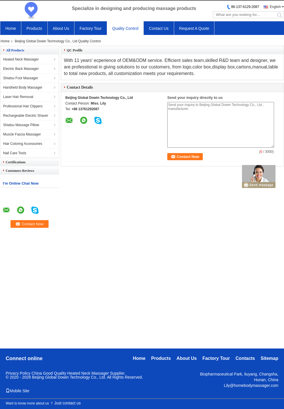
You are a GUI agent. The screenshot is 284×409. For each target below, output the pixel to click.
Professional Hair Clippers (23, 106)
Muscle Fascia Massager (22, 134)
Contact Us (158, 28)
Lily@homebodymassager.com (251, 385)
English (275, 7)
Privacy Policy (18, 373)
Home (10, 28)
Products (34, 28)
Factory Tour (91, 28)
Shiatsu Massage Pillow (21, 125)
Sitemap (269, 358)
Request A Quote (194, 28)
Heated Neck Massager (21, 59)
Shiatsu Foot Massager (20, 78)
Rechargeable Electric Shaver (25, 116)
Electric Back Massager (21, 69)
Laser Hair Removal (18, 97)
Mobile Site (17, 391)
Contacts (245, 358)
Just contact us (67, 403)
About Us (61, 28)
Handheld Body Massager (22, 87)
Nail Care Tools (14, 153)
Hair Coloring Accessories (22, 144)
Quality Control (125, 28)
